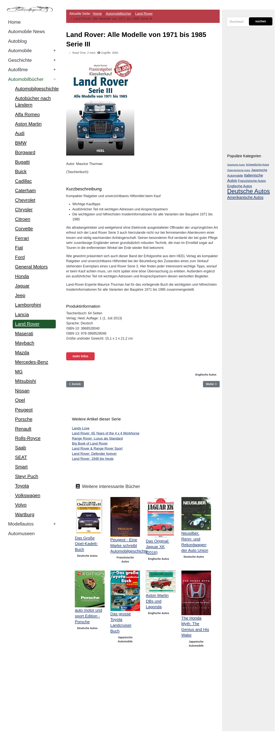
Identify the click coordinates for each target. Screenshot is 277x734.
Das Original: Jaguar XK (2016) (157, 546)
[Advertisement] (143, 695)
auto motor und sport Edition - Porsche (88, 616)
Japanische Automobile (125, 639)
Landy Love (81, 428)
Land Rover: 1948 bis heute (93, 459)
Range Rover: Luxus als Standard (97, 438)
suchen (260, 21)
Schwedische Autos (257, 164)
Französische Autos (125, 559)
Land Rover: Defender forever (94, 454)
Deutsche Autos (87, 555)
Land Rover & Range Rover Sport (97, 448)
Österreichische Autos (238, 170)
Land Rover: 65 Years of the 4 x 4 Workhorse (106, 433)
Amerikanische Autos (245, 197)
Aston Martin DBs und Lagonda (157, 601)
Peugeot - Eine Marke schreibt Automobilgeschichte (129, 545)
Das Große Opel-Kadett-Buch (86, 544)
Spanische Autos (236, 164)
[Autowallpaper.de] (31, 9)
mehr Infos (80, 356)
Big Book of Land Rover (90, 443)
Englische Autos (205, 374)
